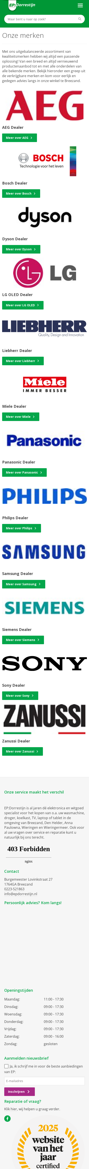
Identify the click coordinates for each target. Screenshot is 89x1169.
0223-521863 (14, 889)
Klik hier (10, 1109)
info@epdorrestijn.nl (20, 894)
